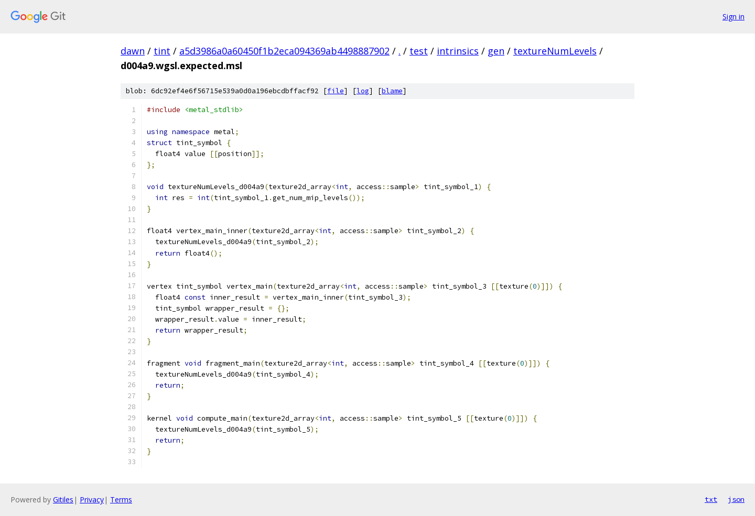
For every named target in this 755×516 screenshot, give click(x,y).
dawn (133, 51)
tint (162, 51)
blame (392, 90)
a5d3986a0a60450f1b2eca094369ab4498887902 (284, 51)
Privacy (92, 499)
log (363, 90)
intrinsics (458, 51)
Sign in (733, 16)
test (418, 51)
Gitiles (63, 499)
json (736, 499)
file (335, 90)
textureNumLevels (555, 51)
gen (496, 51)
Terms (121, 499)
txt (711, 499)
